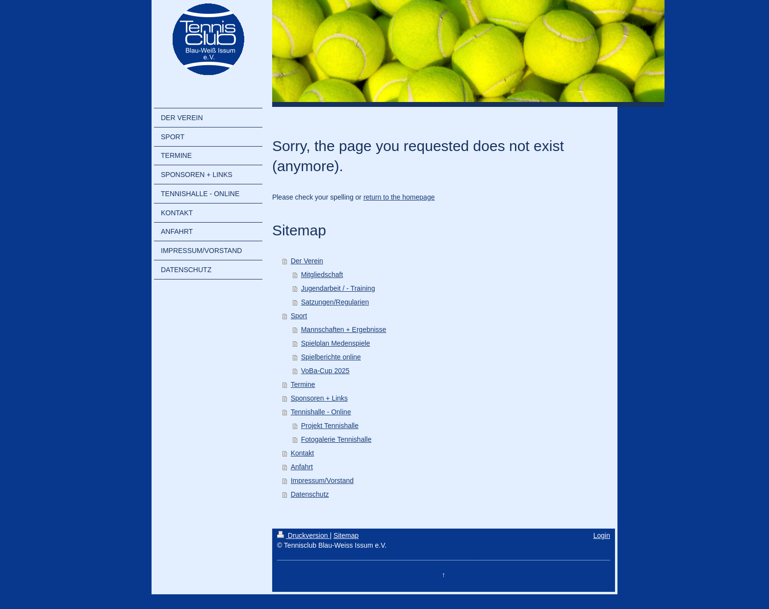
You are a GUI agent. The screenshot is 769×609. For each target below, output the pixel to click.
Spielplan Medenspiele (335, 343)
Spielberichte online (331, 357)
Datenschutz (310, 494)
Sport (299, 316)
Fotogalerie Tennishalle (336, 439)
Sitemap (346, 535)
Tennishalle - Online (321, 412)
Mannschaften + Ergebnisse (343, 329)
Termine (303, 384)
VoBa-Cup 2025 (325, 371)
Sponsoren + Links (319, 398)
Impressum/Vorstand (322, 480)
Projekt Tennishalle (330, 426)
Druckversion (303, 535)
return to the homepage (399, 197)
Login (601, 535)
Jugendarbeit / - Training (338, 288)
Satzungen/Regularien (335, 302)
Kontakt (302, 453)
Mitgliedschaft (322, 275)
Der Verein (307, 261)
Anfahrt (302, 467)
